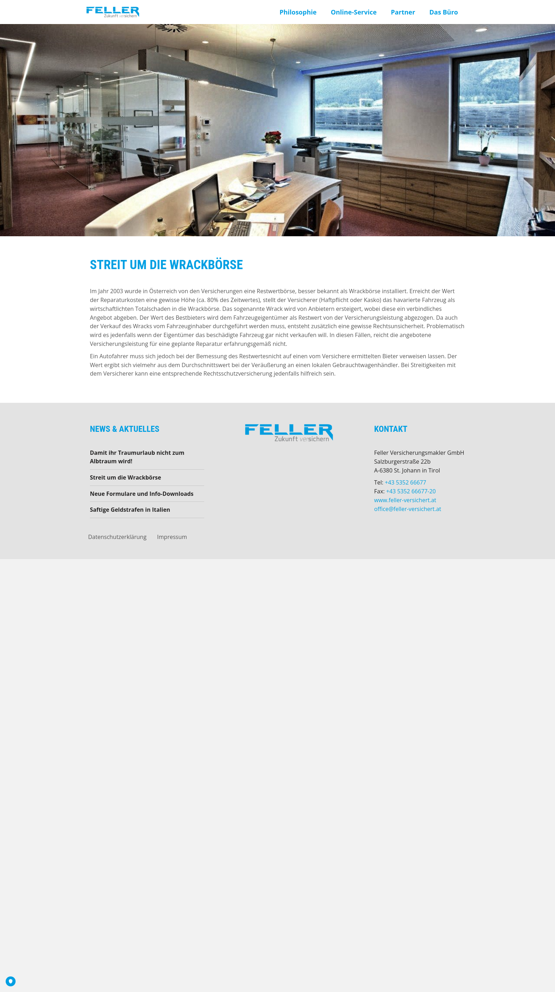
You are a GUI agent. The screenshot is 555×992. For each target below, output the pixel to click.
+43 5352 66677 (406, 482)
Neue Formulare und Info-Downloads (142, 494)
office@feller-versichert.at (408, 509)
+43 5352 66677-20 (411, 491)
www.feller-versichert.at (405, 500)
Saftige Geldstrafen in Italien (130, 510)
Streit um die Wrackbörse (126, 478)
